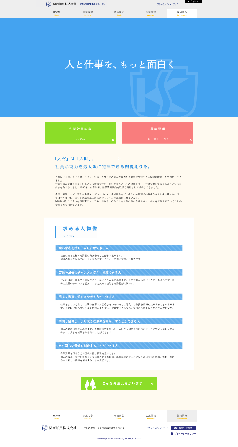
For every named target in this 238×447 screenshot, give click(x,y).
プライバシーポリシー (185, 433)
